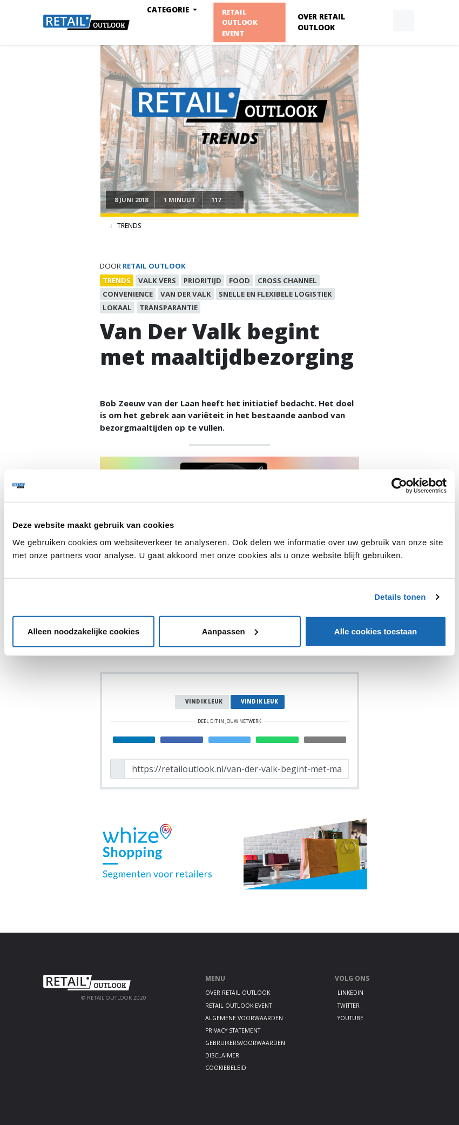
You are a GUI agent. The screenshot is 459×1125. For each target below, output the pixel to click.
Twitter (349, 1005)
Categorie (169, 10)
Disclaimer (222, 1055)
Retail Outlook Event (239, 22)
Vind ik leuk (203, 701)
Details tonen (400, 596)
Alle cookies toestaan (375, 630)
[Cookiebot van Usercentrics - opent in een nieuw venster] (399, 486)
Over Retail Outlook (321, 22)
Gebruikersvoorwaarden (245, 1043)
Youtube (350, 1018)
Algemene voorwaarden (244, 1018)
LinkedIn (350, 992)
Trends (129, 225)
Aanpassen (230, 630)
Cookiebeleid (225, 1068)
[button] (378, 21)
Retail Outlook (154, 266)
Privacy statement (232, 1030)
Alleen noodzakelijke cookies (84, 630)
